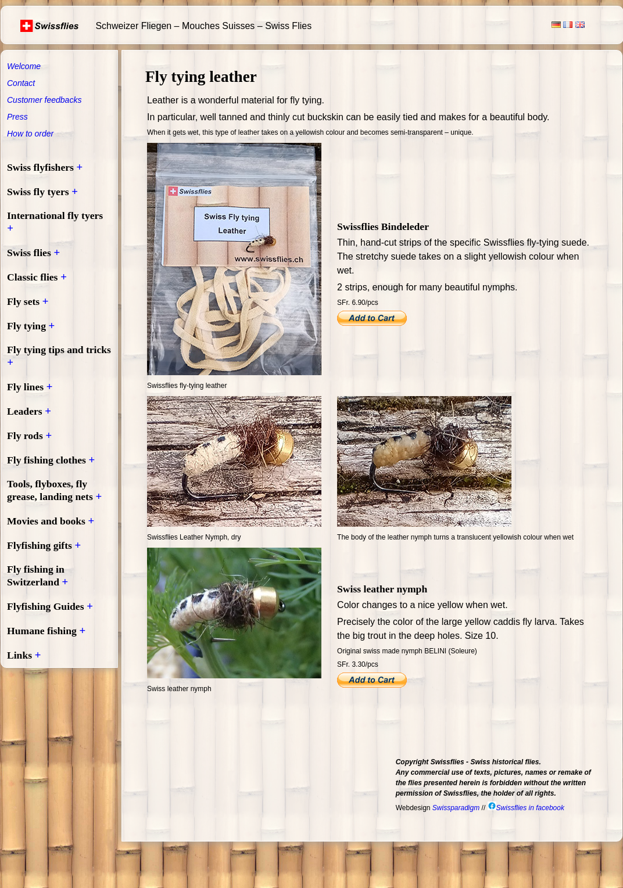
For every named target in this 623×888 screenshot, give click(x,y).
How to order (30, 133)
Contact (21, 83)
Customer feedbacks (44, 100)
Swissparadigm (455, 808)
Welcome (24, 66)
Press (17, 116)
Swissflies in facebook (526, 808)
